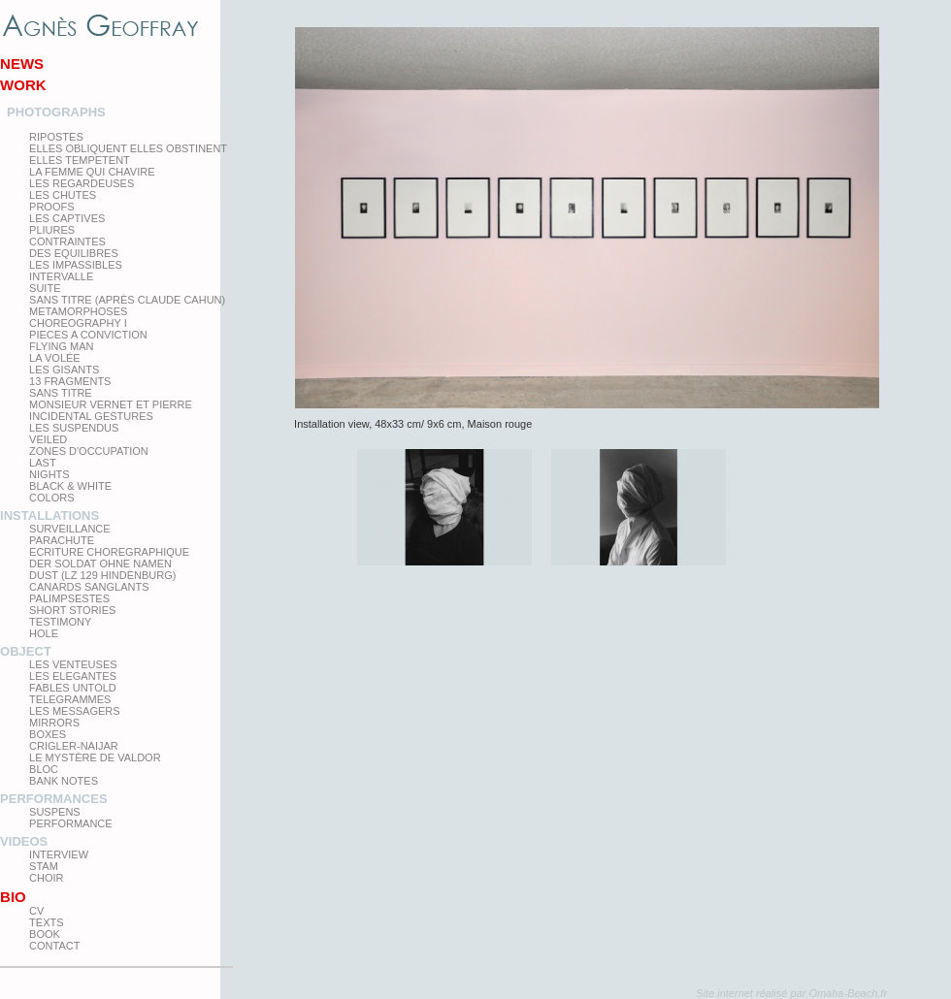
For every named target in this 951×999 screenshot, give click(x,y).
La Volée (55, 358)
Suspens (55, 812)
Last (42, 462)
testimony (60, 622)
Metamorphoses (78, 311)
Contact (54, 945)
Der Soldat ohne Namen (100, 563)
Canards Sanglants (88, 587)
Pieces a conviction (88, 334)
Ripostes (56, 137)
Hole (43, 633)
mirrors (54, 722)
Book (44, 934)
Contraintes (67, 241)
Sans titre (60, 393)
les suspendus (73, 428)
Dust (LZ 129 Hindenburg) (102, 575)
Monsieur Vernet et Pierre (110, 404)
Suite (44, 288)
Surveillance (70, 528)
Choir (46, 878)
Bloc (43, 769)
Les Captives (67, 218)
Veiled (48, 439)
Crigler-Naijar (73, 746)
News (22, 63)
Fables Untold (72, 687)
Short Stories (72, 610)
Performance (71, 823)
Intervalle (61, 276)
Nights (49, 474)
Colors (51, 497)
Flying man (61, 346)
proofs (51, 206)
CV (36, 911)
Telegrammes (70, 699)
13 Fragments (70, 381)
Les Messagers (74, 711)
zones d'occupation (88, 451)
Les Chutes (62, 195)
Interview (58, 854)
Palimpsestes (69, 598)
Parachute (61, 540)
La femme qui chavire (91, 171)
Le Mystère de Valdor (95, 757)
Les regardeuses (81, 183)
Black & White (70, 486)
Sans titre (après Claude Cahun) (127, 300)
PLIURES (52, 230)
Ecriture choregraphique (109, 552)
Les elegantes (72, 676)
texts (46, 922)
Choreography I (78, 323)
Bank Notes (63, 781)
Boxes (47, 734)
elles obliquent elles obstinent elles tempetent (128, 154)
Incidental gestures (91, 416)
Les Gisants (64, 369)
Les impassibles (75, 265)
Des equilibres (73, 253)
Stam (43, 866)
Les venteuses (72, 664)
